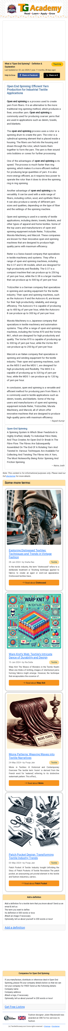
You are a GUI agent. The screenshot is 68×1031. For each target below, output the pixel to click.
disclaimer (10, 476)
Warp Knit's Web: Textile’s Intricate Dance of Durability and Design (30, 656)
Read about (34, 582)
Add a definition (15, 927)
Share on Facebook (29, 75)
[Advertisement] (34, 41)
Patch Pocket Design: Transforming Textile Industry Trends (31, 856)
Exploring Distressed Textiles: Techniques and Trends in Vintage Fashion (30, 554)
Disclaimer (56, 1026)
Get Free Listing (15, 1006)
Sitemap (47, 1026)
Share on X (52, 75)
